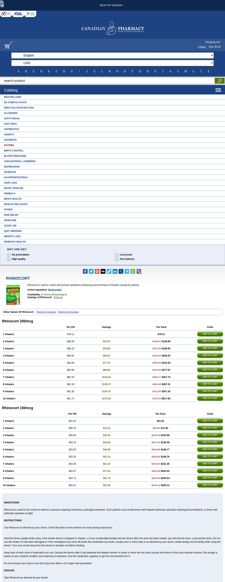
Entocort (58, 297)
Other (8, 209)
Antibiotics (11, 129)
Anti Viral (10, 123)
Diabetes (10, 172)
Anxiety (9, 134)
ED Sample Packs (15, 102)
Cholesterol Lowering (20, 161)
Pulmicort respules (46, 312)
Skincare (10, 220)
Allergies (11, 113)
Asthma (9, 145)
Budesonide (55, 289)
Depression (12, 166)
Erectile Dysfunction (19, 107)
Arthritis (10, 140)
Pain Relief (11, 215)
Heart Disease (13, 188)
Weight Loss (12, 236)
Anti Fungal (12, 118)
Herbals (9, 193)
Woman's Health (15, 241)
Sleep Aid (10, 225)
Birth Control (14, 150)
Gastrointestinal (16, 177)
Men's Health (13, 199)
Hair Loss (10, 182)
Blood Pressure (15, 156)
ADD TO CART (210, 334)
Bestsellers (12, 97)
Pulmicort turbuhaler (68, 312)
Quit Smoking (13, 231)
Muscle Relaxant (16, 204)
